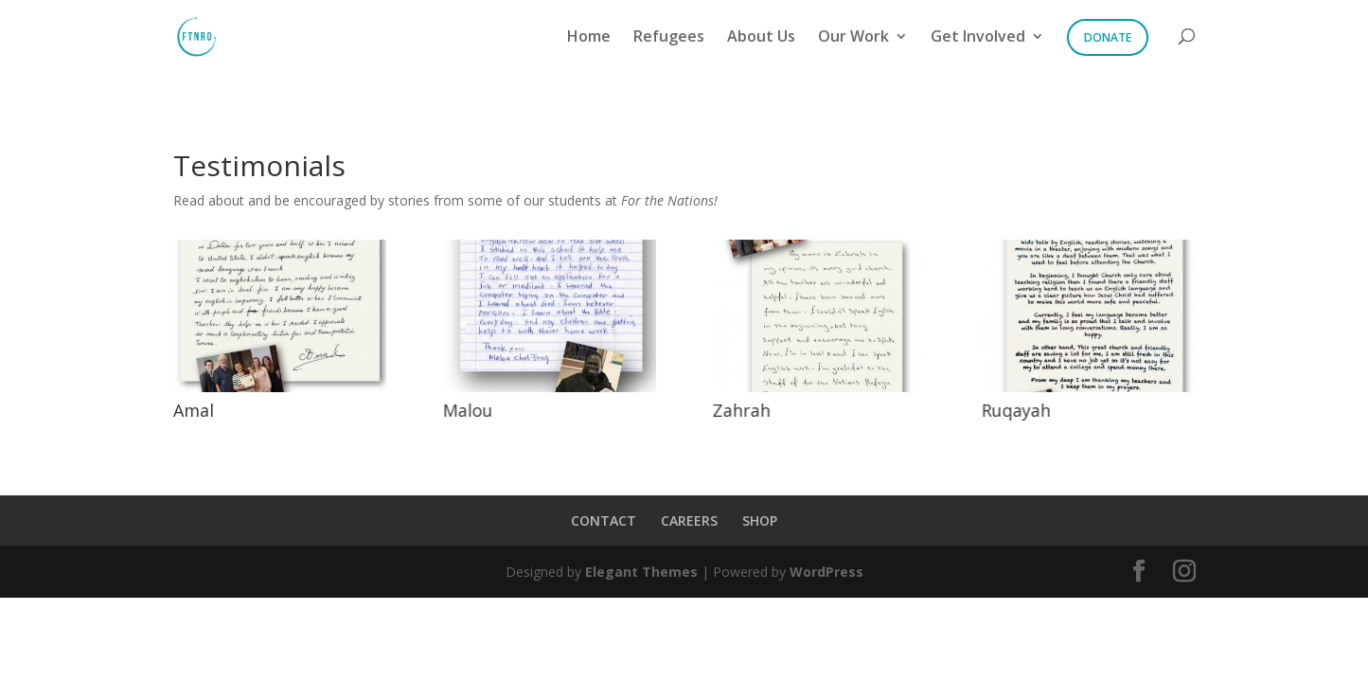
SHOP (759, 520)
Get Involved (978, 37)
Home (589, 37)
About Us (761, 37)
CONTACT (603, 520)
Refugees (668, 37)
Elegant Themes (641, 572)
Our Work (853, 37)
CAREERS (689, 520)
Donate (1107, 37)
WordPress (826, 572)
